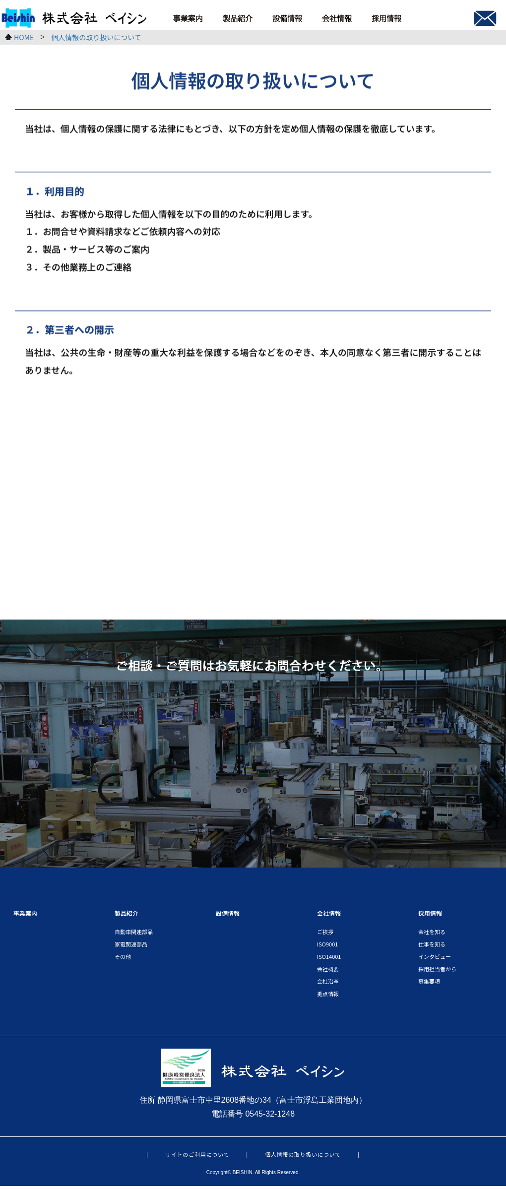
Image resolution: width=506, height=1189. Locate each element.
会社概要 (328, 971)
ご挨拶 (325, 934)
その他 (123, 959)
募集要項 (429, 984)
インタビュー (434, 959)
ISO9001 (327, 946)
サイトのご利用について (197, 1157)
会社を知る (431, 934)
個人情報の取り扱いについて (303, 1157)
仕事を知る (431, 946)
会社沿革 (328, 984)
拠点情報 (328, 996)
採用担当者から (437, 971)
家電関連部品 (131, 946)
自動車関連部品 (134, 934)
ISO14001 (329, 959)
